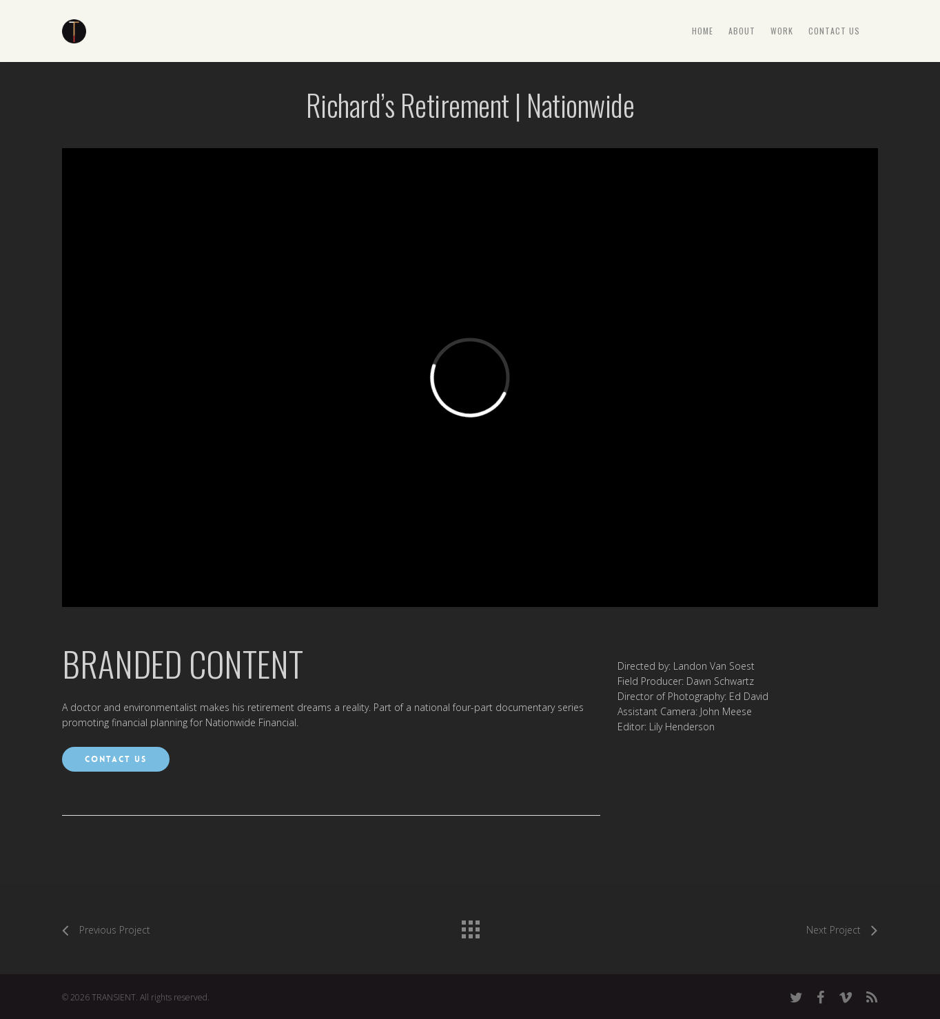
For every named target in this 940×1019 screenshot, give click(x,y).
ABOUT (741, 31)
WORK (781, 31)
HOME (702, 31)
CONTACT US (834, 31)
